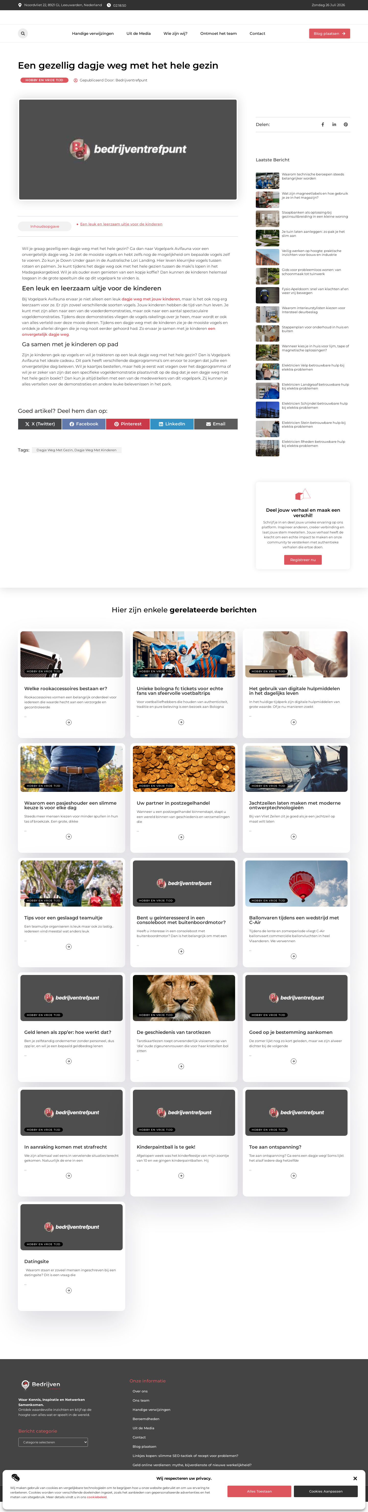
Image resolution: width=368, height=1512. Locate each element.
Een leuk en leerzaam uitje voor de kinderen (121, 234)
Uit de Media (138, 43)
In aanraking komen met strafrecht (65, 1157)
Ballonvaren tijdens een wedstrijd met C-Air (294, 930)
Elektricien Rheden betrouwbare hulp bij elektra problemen (313, 454)
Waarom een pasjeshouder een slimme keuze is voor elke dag (70, 816)
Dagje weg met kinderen (95, 460)
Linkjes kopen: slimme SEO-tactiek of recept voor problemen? (185, 1466)
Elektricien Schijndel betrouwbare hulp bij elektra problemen (315, 416)
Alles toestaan (259, 1491)
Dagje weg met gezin (55, 460)
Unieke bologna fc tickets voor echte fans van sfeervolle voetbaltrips (180, 701)
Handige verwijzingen (93, 43)
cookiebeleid (97, 1497)
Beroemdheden (146, 1429)
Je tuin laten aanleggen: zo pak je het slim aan (313, 243)
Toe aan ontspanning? (275, 1157)
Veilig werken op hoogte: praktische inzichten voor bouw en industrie (311, 263)
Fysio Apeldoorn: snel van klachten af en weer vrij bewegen (315, 301)
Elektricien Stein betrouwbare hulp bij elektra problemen (314, 434)
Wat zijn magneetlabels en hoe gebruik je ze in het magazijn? (315, 205)
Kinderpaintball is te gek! (166, 1157)
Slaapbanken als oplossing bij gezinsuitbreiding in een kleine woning (315, 224)
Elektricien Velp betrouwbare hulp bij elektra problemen (313, 377)
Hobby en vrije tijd (44, 90)
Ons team (141, 1411)
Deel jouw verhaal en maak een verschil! (303, 523)
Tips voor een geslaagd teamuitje (63, 928)
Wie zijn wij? (176, 43)
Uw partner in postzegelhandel (173, 813)
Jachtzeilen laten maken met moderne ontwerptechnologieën (295, 816)
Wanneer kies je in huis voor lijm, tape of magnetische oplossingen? (315, 358)
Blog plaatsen (144, 1457)
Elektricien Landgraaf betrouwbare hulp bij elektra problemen (315, 396)
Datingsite (36, 1271)
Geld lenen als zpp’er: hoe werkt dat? (67, 1042)
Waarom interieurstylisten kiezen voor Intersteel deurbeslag (313, 320)
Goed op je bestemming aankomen (290, 1042)
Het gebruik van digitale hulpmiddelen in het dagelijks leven (294, 701)
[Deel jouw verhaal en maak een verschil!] (303, 504)
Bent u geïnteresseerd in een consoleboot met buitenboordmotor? (181, 930)
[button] (355, 1478)
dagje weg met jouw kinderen (151, 309)
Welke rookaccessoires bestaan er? (65, 698)
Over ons (140, 1401)
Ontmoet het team (218, 43)
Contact (257, 43)
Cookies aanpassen (326, 1491)
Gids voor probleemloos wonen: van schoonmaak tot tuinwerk (311, 282)
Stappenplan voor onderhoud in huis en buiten (315, 339)
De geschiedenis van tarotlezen (174, 1042)
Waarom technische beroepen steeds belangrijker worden (313, 186)
